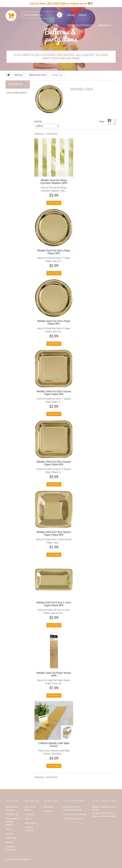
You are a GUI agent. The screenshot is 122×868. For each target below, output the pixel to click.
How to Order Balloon (16, 92)
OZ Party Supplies (21, 859)
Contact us (29, 814)
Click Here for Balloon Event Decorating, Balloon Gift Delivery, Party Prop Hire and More (61, 56)
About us (28, 819)
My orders (48, 811)
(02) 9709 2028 (56, 3)
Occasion (9, 834)
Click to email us (75, 819)
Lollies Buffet (11, 838)
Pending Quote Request (80, 25)
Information (16, 84)
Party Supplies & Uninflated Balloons (12, 822)
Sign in (70, 15)
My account (49, 807)
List (115, 122)
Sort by (38, 121)
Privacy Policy (30, 823)
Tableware (10, 842)
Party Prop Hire (12, 814)
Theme (8, 829)
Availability (105, 25)
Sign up (83, 15)
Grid (109, 122)
